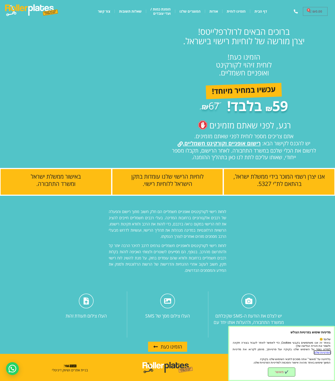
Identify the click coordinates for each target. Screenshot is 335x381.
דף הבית (260, 11)
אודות (213, 11)
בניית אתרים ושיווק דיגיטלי (70, 370)
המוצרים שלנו (190, 11)
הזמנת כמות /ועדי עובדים (160, 11)
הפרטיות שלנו (322, 352)
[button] (13, 368)
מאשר (281, 372)
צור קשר (104, 11)
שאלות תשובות (130, 11)
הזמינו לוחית (236, 11)
